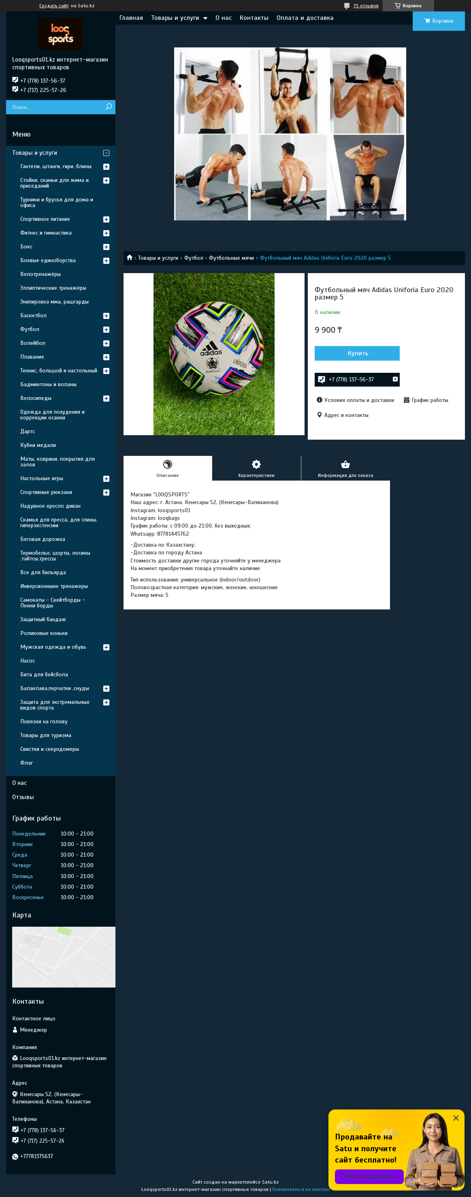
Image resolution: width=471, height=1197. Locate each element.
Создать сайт (54, 6)
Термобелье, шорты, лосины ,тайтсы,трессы (55, 555)
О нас (223, 18)
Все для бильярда (43, 572)
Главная (131, 18)
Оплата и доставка (305, 18)
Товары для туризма (45, 735)
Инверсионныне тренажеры (54, 586)
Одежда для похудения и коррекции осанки (52, 414)
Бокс (26, 246)
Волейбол (32, 343)
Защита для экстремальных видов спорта (54, 705)
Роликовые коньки (44, 633)
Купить (358, 353)
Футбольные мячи (231, 257)
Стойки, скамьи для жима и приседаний (54, 183)
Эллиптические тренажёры (53, 287)
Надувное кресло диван (50, 505)
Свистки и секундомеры (49, 749)
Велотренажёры (40, 274)
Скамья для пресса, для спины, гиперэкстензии (58, 522)
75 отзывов (366, 6)
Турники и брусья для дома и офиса (56, 202)
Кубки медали (38, 445)
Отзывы (23, 797)
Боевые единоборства (48, 260)
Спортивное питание (45, 219)
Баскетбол (33, 315)
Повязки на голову (44, 721)
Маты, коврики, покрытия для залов (57, 461)
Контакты (254, 18)
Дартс (27, 431)
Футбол (193, 257)
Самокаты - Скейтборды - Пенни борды (52, 602)
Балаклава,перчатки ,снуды (54, 688)
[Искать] (108, 107)
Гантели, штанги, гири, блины (56, 166)
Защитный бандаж (43, 619)
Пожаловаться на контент (301, 1189)
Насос (27, 660)
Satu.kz (270, 1182)
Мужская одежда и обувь (53, 646)
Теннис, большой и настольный (58, 370)
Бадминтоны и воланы (48, 384)
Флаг (26, 762)
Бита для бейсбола (44, 674)
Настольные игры (41, 478)
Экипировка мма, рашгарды (54, 301)
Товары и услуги (175, 18)
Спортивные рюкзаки (46, 492)
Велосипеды (35, 398)
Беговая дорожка (42, 539)
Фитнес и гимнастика (46, 232)
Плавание (32, 356)
